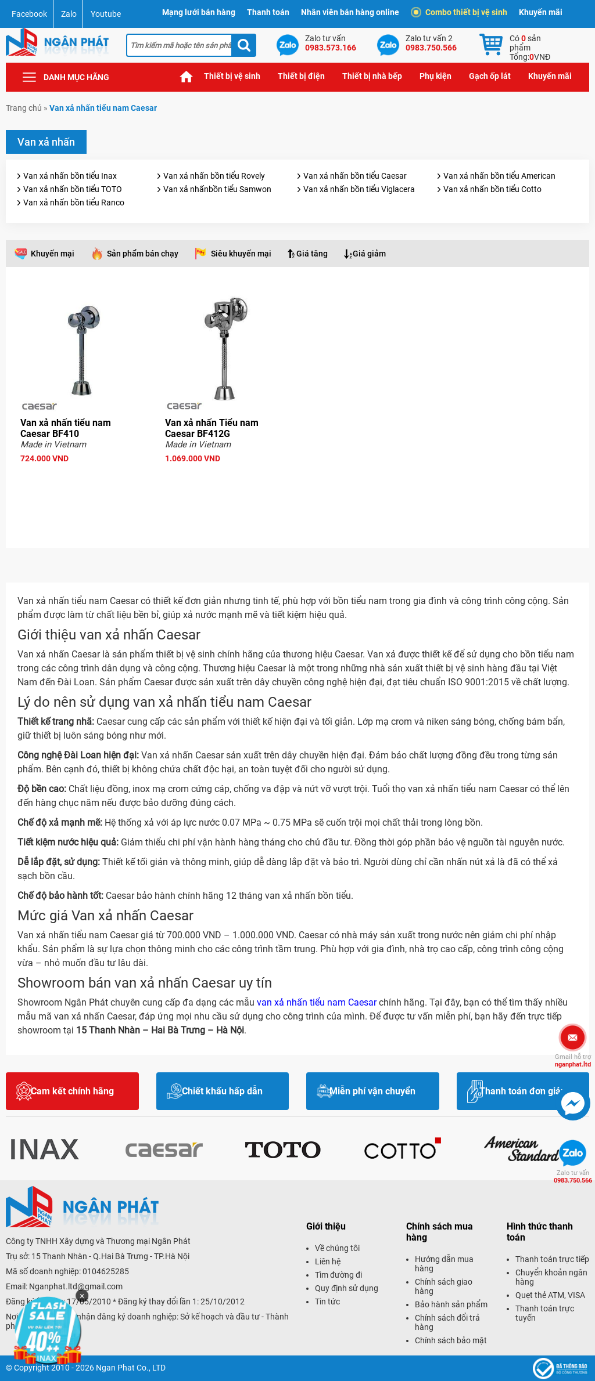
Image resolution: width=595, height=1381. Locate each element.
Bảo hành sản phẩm (451, 1304)
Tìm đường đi (338, 1274)
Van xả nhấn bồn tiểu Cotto (492, 189)
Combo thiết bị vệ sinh (460, 12)
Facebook (29, 14)
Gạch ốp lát (490, 76)
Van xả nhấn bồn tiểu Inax (70, 175)
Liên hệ (327, 1261)
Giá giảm (369, 253)
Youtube (106, 14)
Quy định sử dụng (346, 1288)
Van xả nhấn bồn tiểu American (499, 175)
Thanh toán (268, 12)
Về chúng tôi (337, 1248)
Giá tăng (312, 253)
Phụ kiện (435, 76)
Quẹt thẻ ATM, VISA (550, 1295)
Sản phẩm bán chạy (142, 253)
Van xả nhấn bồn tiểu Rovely (214, 175)
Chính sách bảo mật (451, 1340)
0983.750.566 (573, 1176)
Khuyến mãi (540, 12)
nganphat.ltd (573, 1060)
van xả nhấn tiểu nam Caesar (317, 1002)
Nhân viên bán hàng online (350, 12)
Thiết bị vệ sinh (232, 76)
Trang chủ (186, 76)
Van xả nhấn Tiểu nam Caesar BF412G (212, 428)
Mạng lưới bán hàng (198, 12)
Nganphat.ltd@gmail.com (76, 1286)
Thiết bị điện (301, 76)
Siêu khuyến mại (241, 253)
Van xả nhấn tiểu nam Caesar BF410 (65, 428)
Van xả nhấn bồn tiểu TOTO (72, 189)
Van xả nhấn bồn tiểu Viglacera (359, 189)
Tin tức (327, 1301)
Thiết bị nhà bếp (372, 76)
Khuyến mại (52, 253)
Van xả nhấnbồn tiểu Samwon (217, 189)
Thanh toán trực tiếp (552, 1259)
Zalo (69, 14)
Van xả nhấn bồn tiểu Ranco (73, 202)
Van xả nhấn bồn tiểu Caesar (355, 175)
